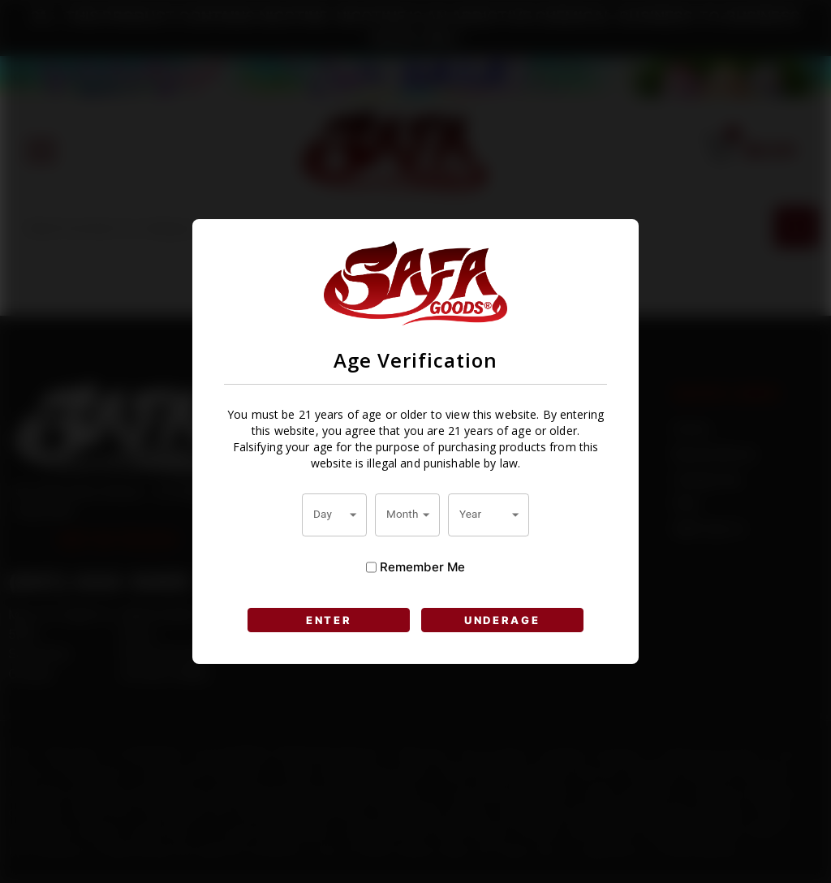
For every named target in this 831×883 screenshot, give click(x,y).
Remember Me (415, 567)
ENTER (329, 620)
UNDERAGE (502, 620)
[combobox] (334, 514)
